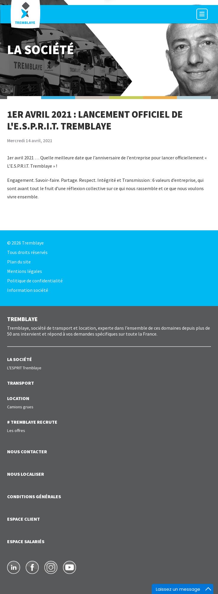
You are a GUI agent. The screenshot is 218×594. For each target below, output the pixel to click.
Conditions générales (34, 496)
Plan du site (19, 262)
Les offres (16, 430)
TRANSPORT (20, 383)
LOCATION (18, 398)
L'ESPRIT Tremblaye (24, 367)
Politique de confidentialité (35, 281)
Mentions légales (24, 271)
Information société (27, 290)
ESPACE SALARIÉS (25, 541)
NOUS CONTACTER (27, 451)
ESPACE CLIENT (23, 519)
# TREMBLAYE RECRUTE (32, 422)
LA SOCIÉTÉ (19, 359)
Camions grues (20, 407)
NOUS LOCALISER (25, 474)
